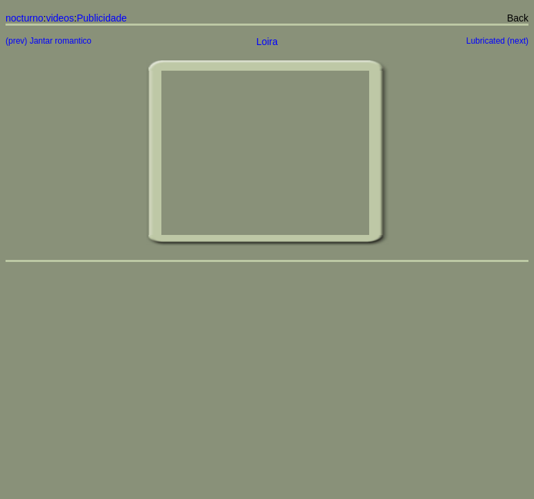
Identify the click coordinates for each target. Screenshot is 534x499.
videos (59, 18)
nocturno (24, 18)
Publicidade (102, 18)
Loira (267, 41)
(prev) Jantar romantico (48, 41)
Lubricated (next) (497, 41)
